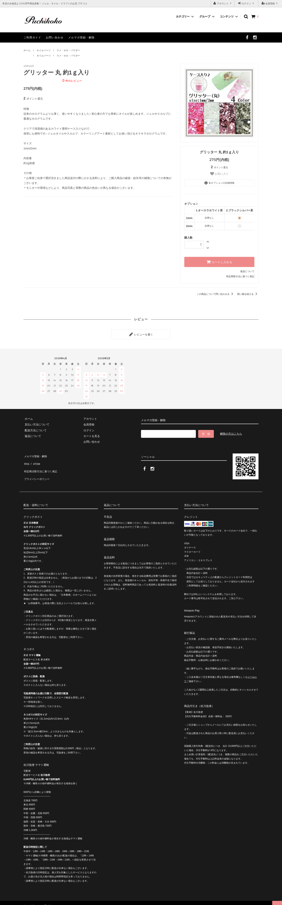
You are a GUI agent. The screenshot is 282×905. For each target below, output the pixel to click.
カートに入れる (219, 262)
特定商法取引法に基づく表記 (41, 465)
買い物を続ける (247, 294)
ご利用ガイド (32, 37)
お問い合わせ (54, 37)
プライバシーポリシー (37, 471)
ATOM (35, 460)
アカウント (222, 3)
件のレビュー (72, 80)
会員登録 (270, 3)
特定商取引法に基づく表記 (240, 276)
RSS (26, 460)
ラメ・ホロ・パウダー (68, 50)
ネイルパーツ (44, 50)
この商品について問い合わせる (215, 294)
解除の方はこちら (231, 432)
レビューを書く (141, 334)
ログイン (246, 3)
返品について (247, 271)
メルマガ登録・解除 (81, 37)
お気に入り (219, 174)
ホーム (27, 50)
